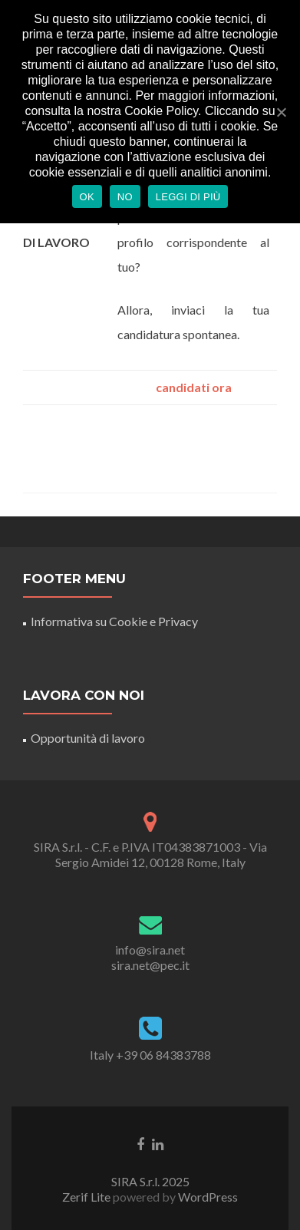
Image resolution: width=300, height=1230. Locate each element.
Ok (87, 197)
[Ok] (280, 112)
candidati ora (194, 387)
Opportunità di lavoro (88, 737)
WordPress (207, 1196)
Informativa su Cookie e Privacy (114, 621)
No (125, 197)
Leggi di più (188, 197)
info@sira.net (150, 949)
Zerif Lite (87, 1196)
